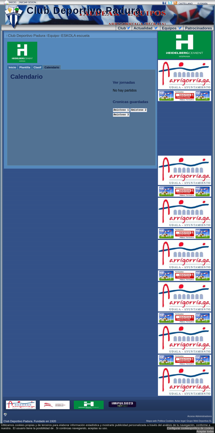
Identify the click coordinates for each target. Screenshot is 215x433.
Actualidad (146, 28)
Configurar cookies (179, 428)
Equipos (172, 28)
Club (124, 28)
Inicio (13, 2)
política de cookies (202, 428)
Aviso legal (180, 421)
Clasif (37, 67)
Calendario (51, 67)
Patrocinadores (198, 28)
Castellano (186, 3)
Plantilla (24, 67)
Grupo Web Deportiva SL (199, 421)
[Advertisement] (184, 128)
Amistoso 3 (121, 114)
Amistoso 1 (121, 110)
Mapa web (151, 421)
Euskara (202, 3)
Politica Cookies (166, 421)
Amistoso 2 (138, 110)
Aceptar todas (205, 431)
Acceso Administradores (200, 416)
